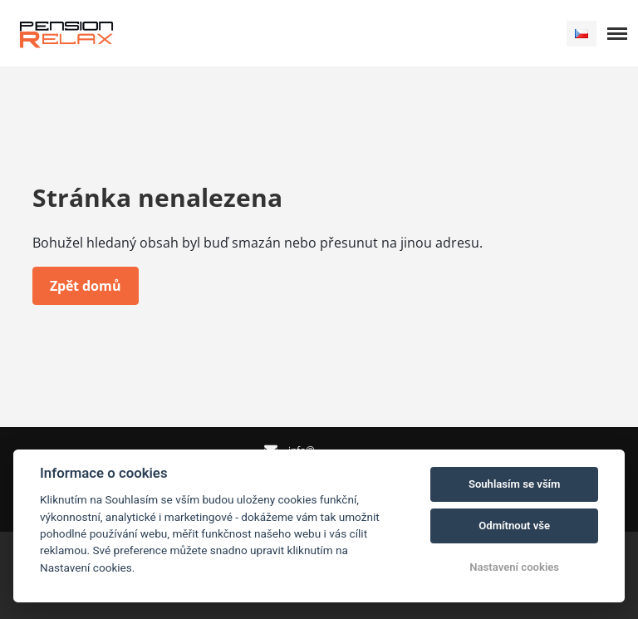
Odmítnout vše (514, 525)
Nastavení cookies (514, 567)
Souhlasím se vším (515, 484)
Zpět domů (85, 286)
